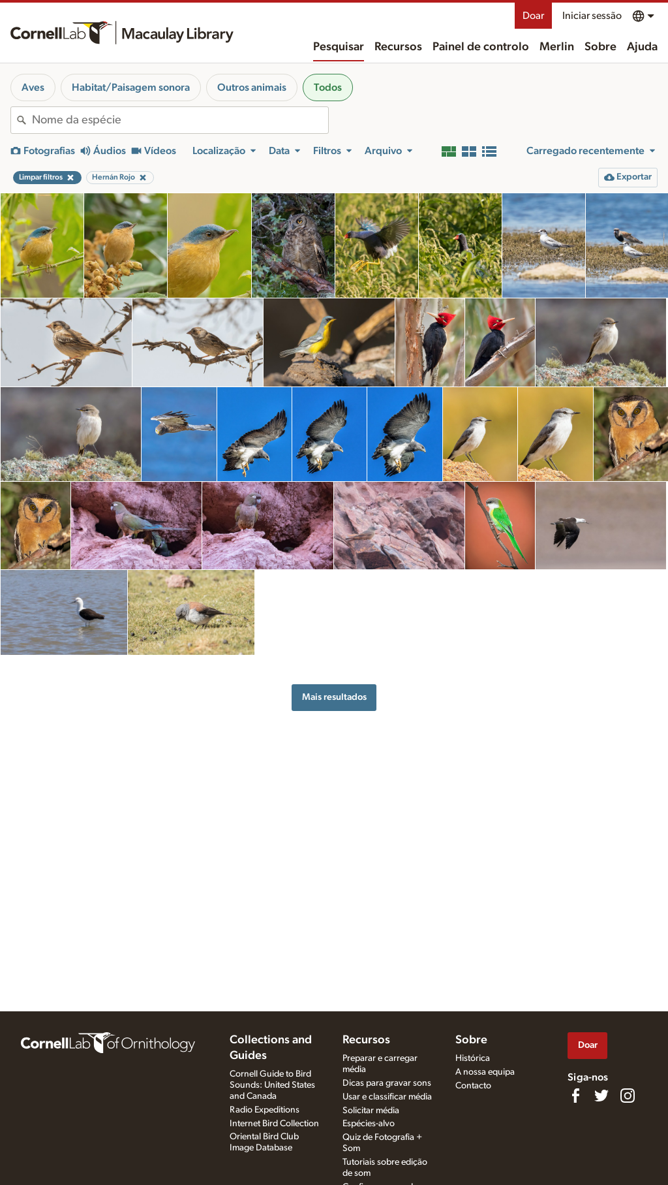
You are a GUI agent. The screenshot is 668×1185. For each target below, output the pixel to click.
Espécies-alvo (368, 1123)
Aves (33, 87)
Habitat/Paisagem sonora (131, 87)
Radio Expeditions (264, 1109)
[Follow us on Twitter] (601, 1095)
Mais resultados (334, 697)
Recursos (398, 47)
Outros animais (251, 87)
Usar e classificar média (387, 1096)
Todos (328, 87)
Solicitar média (370, 1110)
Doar (533, 15)
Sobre (600, 47)
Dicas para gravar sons (386, 1083)
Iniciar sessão (592, 15)
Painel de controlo (481, 47)
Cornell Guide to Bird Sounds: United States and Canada (272, 1085)
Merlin (556, 47)
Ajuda (642, 47)
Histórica (472, 1058)
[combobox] (180, 120)
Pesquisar (338, 47)
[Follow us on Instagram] (627, 1095)
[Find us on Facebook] (575, 1095)
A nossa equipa (485, 1072)
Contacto (473, 1085)
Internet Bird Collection (274, 1123)
